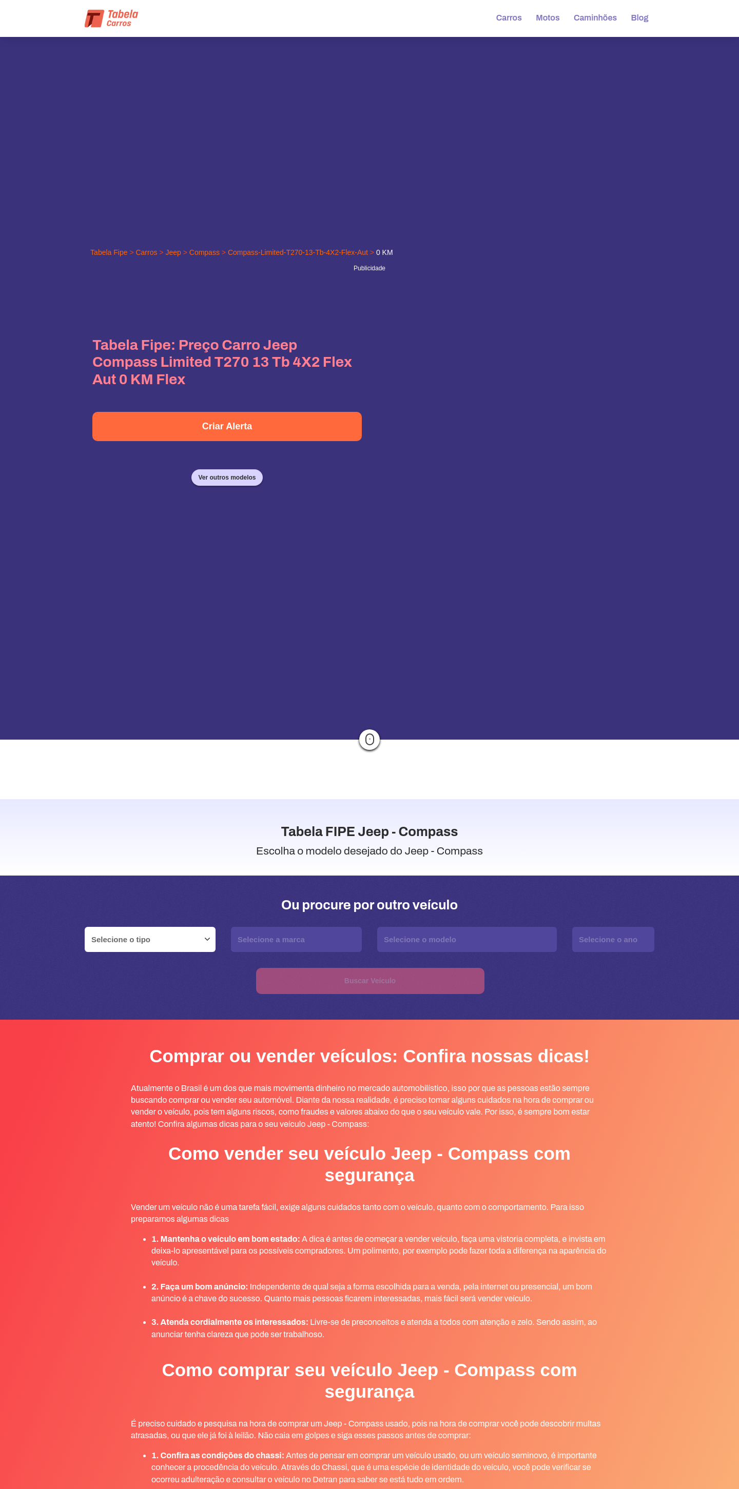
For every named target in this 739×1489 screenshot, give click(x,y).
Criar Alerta (227, 426)
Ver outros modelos (227, 477)
